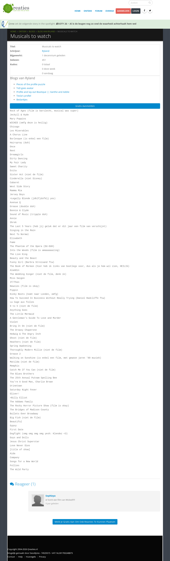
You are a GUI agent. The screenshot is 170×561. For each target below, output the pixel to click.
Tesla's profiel (23, 95)
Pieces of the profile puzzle (30, 84)
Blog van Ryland (46, 31)
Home (78, 11)
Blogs (32, 31)
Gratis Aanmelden (85, 105)
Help (20, 556)
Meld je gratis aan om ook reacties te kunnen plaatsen (85, 521)
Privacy (42, 556)
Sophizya (50, 495)
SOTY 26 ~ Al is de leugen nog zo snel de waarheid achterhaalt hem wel (96, 23)
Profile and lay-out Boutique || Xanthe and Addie (42, 91)
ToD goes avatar (25, 88)
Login (136, 11)
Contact (11, 556)
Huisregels (31, 556)
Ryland (45, 50)
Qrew (11, 23)
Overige (109, 11)
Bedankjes (21, 99)
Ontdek (88, 11)
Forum (98, 11)
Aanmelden (123, 11)
